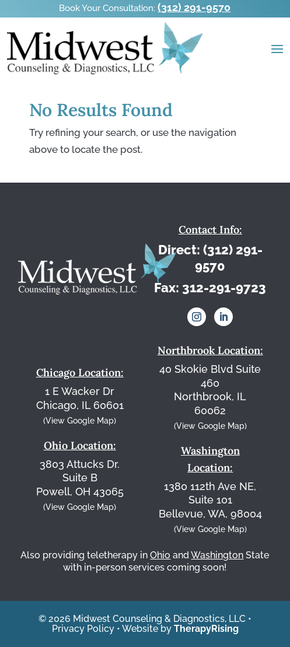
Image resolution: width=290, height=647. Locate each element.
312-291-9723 (224, 287)
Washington (217, 555)
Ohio (160, 555)
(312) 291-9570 (194, 7)
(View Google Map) (79, 420)
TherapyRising (206, 628)
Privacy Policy (83, 628)
